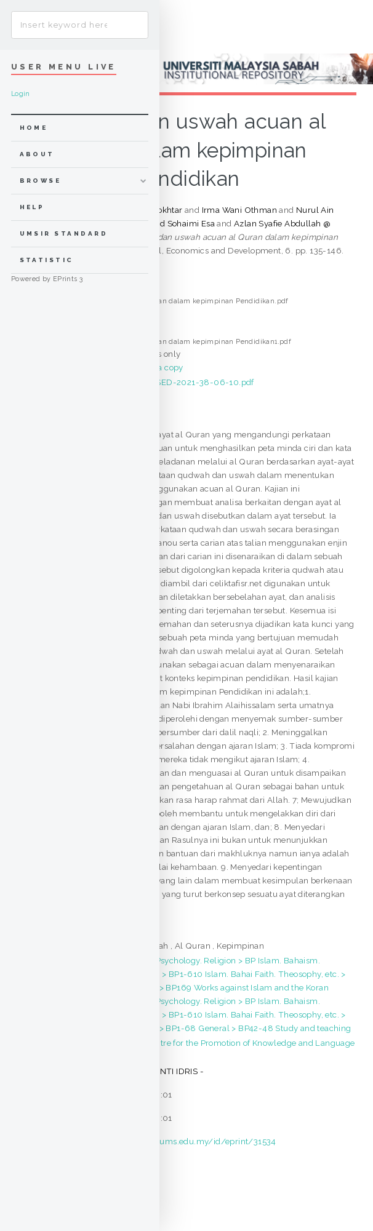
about (37, 154)
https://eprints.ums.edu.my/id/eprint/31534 (188, 1141)
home (34, 127)
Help (32, 207)
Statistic (47, 260)
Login (20, 94)
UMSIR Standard (64, 233)
